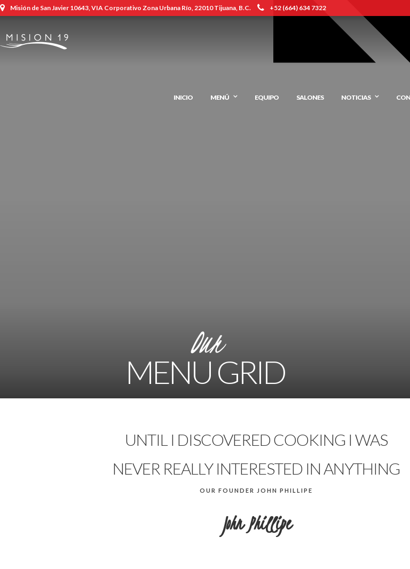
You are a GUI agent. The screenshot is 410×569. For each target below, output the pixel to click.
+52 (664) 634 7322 (291, 8)
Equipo (267, 97)
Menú (219, 97)
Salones (310, 97)
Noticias (355, 97)
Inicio (183, 97)
